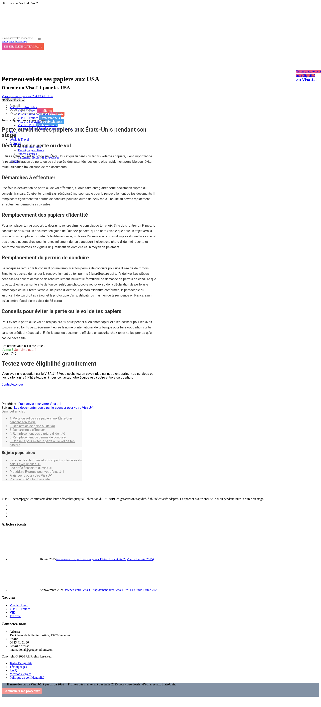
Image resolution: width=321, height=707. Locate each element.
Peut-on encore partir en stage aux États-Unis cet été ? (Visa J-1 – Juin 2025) (105, 559)
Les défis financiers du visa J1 (31, 468)
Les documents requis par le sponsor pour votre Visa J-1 (54, 408)
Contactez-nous (13, 384)
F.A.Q (13, 670)
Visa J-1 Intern (35, 110)
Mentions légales (20, 674)
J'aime (8, 350)
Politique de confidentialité (27, 677)
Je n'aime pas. (25, 350)
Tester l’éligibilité (21, 663)
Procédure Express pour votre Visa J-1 (37, 472)
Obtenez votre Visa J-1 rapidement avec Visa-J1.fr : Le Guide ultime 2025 (110, 590)
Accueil (15, 106)
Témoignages (8, 41)
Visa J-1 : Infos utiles (23, 107)
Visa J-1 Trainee (39, 117)
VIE (12, 612)
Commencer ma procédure (22, 691)
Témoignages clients (31, 150)
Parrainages (21, 41)
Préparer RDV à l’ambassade (30, 479)
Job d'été (15, 616)
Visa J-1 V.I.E (38, 125)
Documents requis (22, 109)
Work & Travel (19, 139)
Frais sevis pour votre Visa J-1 (39, 404)
